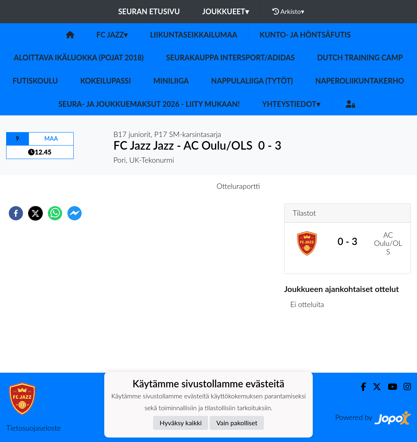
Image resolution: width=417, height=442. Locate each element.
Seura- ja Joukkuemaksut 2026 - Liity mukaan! (148, 103)
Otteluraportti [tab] (238, 185)
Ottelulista (310, 345)
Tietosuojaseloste (33, 427)
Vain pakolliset (236, 423)
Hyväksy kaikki (181, 423)
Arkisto (288, 11)
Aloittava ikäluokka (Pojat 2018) (79, 57)
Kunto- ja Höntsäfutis (305, 34)
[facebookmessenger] (74, 213)
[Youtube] (389, 386)
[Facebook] (360, 386)
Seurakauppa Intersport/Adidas (230, 57)
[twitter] (35, 213)
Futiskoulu (35, 80)
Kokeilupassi (105, 80)
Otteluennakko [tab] (180, 185)
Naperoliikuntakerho (359, 80)
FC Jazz (112, 34)
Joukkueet (225, 11)
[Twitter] (373, 386)
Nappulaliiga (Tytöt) (252, 80)
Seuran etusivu (149, 11)
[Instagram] (404, 386)
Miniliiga (171, 80)
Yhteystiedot (291, 103)
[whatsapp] (55, 213)
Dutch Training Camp (360, 57)
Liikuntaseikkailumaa (193, 34)
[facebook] (16, 213)
